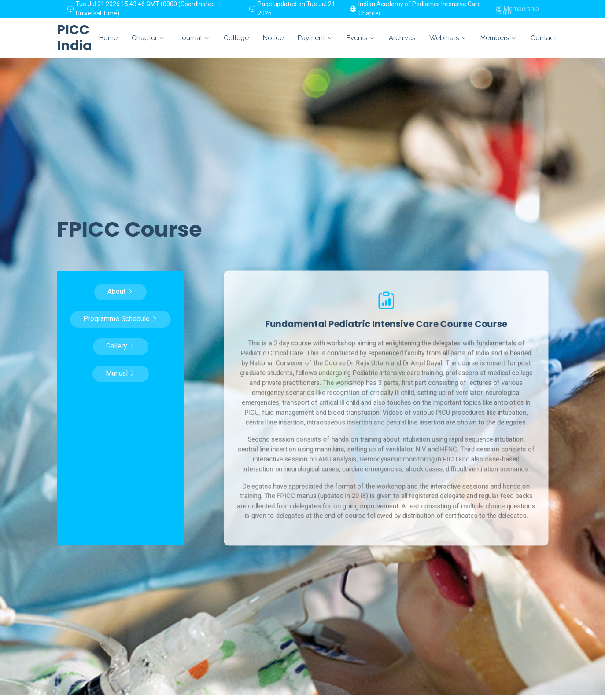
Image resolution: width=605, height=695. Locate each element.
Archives (402, 38)
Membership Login (517, 9)
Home (108, 38)
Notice (273, 38)
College (236, 38)
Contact (543, 38)
